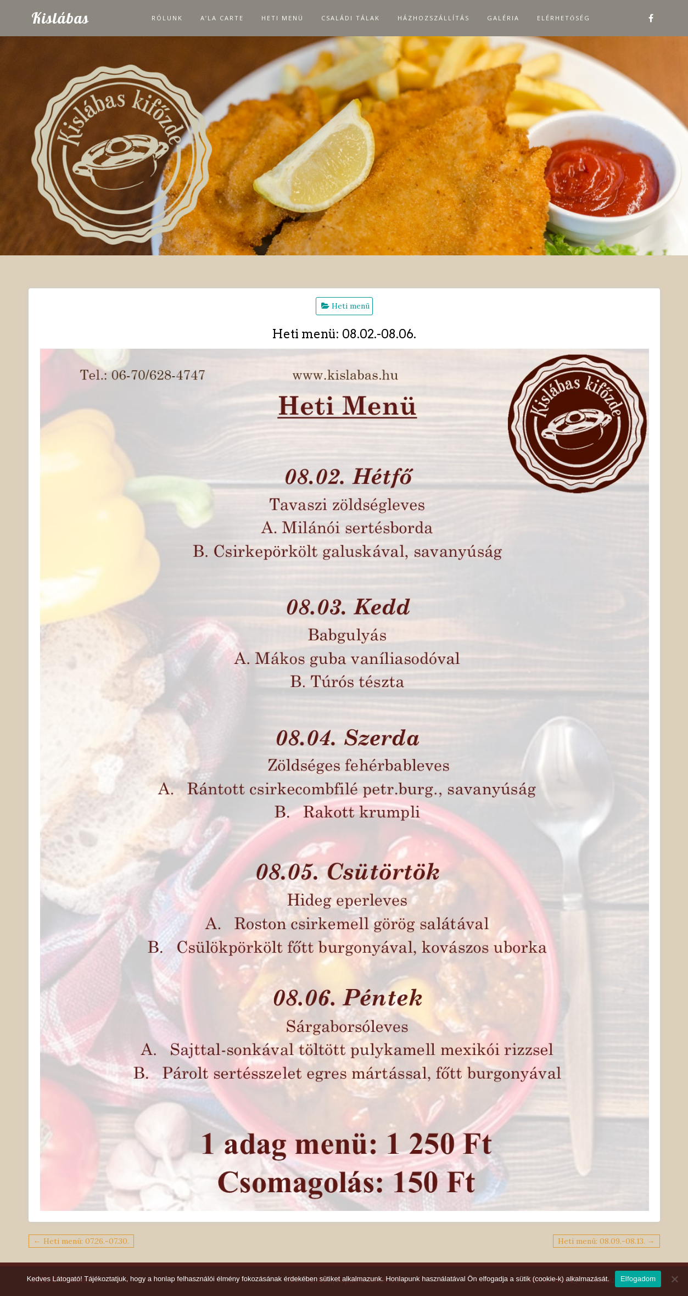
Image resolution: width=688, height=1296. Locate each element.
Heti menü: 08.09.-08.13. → (606, 1241)
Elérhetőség (563, 18)
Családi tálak (350, 18)
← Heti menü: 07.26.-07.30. (81, 1241)
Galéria (503, 18)
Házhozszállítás (433, 18)
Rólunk (167, 18)
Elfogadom (638, 1279)
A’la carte (222, 18)
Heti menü (282, 18)
